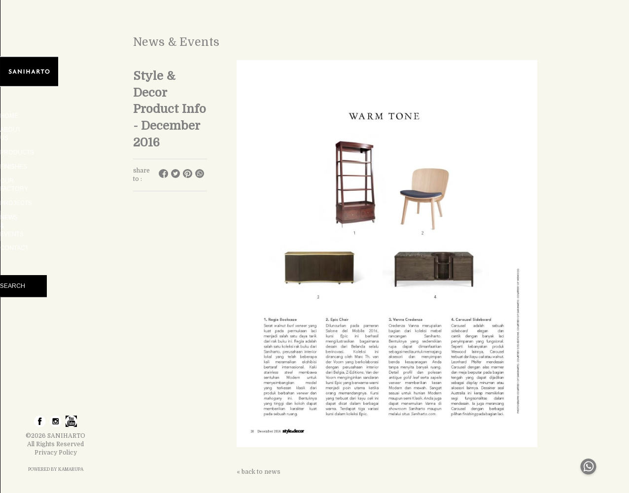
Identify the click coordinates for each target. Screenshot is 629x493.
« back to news (258, 471)
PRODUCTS (55, 144)
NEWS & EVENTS (55, 200)
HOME (55, 115)
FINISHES (55, 158)
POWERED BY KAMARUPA (55, 469)
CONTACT (55, 214)
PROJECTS (55, 186)
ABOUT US (55, 129)
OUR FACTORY (55, 172)
